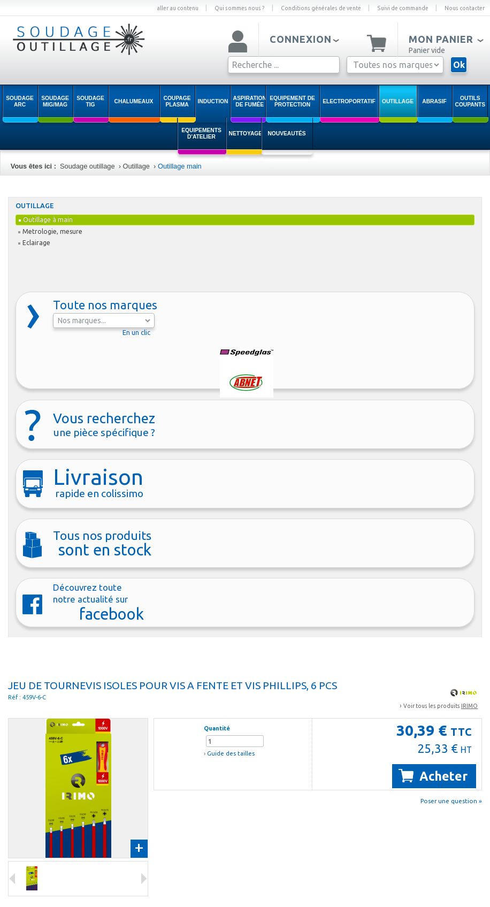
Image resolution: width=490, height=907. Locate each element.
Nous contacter (465, 8)
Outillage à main (46, 219)
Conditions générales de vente (321, 8)
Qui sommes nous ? (240, 8)
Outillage (136, 166)
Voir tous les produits (440, 706)
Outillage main (180, 166)
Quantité (217, 728)
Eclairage (34, 242)
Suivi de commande (402, 8)
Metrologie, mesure (50, 231)
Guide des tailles (231, 753)
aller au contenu (177, 8)
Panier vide (427, 50)
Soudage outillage (87, 166)
